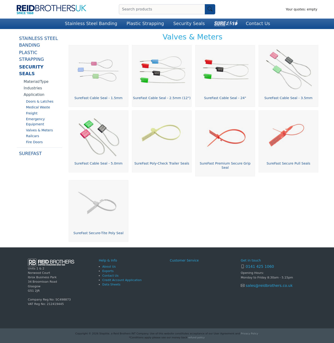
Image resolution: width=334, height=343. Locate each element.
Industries (33, 88)
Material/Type (36, 81)
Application (34, 94)
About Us (109, 266)
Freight (32, 113)
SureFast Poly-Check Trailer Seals (161, 163)
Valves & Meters (39, 130)
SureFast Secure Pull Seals (288, 163)
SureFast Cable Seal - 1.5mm (98, 98)
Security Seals (189, 23)
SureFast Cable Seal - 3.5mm (288, 98)
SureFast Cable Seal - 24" (225, 98)
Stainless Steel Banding (91, 23)
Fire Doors (34, 142)
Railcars (32, 136)
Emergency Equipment (35, 121)
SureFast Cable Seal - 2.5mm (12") (161, 98)
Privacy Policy (249, 333)
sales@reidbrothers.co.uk (268, 285)
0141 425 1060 (260, 266)
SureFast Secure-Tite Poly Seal (99, 233)
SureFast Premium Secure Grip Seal (225, 165)
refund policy (196, 337)
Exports (108, 271)
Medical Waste (38, 107)
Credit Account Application (122, 280)
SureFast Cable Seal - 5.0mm (98, 163)
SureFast (30, 153)
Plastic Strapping (145, 23)
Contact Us (258, 23)
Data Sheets (111, 284)
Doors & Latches (39, 101)
